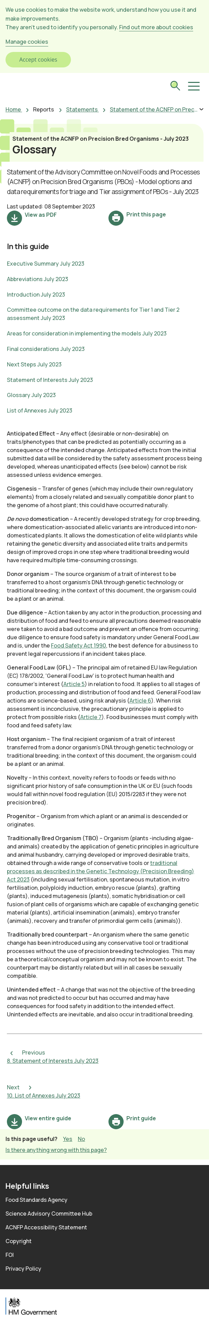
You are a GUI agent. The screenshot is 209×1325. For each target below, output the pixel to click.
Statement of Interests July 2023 (50, 380)
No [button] (81, 1139)
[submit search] (175, 87)
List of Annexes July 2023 (39, 410)
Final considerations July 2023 (46, 349)
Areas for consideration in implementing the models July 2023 (87, 333)
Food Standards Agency (36, 1200)
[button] (193, 86)
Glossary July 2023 (31, 395)
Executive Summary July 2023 (45, 263)
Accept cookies (38, 59)
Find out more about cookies (156, 27)
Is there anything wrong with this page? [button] (56, 1150)
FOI (10, 1255)
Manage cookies (27, 41)
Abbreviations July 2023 (37, 279)
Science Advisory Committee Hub (49, 1213)
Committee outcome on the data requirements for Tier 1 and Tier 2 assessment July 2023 (93, 314)
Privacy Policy (23, 1268)
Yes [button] (67, 1139)
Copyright (19, 1241)
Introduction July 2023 (36, 294)
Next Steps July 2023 (34, 364)
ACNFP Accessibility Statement (46, 1227)
